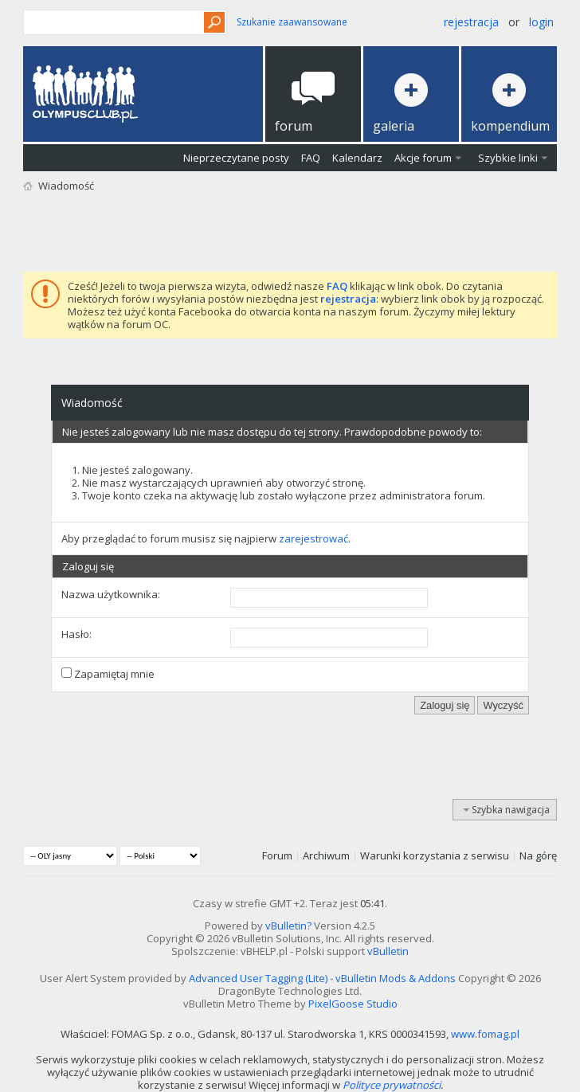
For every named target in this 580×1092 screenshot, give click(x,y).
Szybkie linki (508, 158)
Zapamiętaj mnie (108, 673)
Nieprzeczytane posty (236, 158)
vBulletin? (288, 925)
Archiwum (326, 855)
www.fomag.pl (485, 1034)
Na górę (538, 855)
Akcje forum (423, 158)
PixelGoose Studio (353, 1003)
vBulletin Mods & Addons (395, 978)
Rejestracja (471, 21)
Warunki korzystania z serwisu (434, 855)
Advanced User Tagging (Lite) (258, 978)
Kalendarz (357, 158)
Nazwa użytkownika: (110, 594)
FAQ (310, 158)
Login (541, 21)
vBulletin (388, 951)
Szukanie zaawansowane (292, 22)
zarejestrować (313, 538)
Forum (277, 855)
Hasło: (76, 634)
